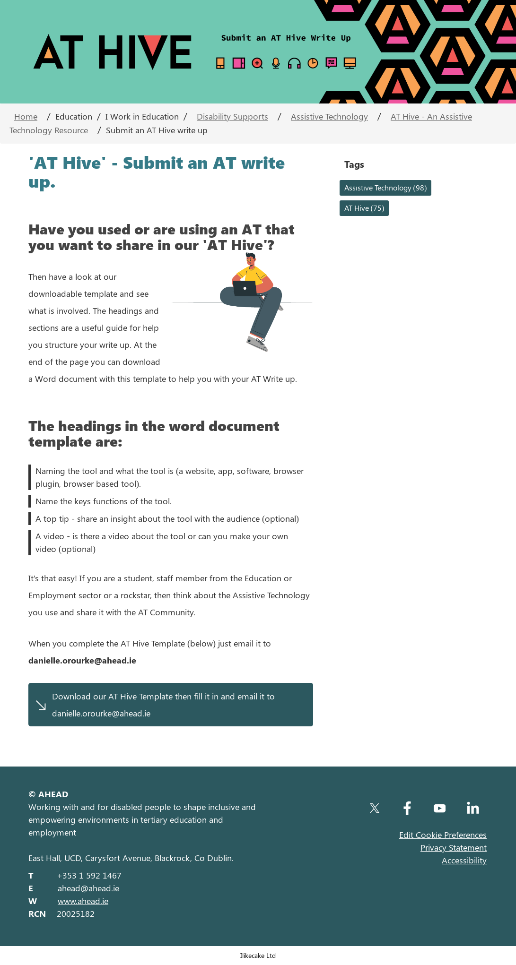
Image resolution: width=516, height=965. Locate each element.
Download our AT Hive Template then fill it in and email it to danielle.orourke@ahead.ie (163, 704)
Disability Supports (232, 116)
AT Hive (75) (364, 208)
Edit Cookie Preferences (443, 834)
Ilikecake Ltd (258, 955)
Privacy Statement (453, 847)
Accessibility (464, 860)
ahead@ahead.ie (88, 888)
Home (25, 116)
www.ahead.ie (83, 900)
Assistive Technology (329, 116)
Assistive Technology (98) (385, 187)
